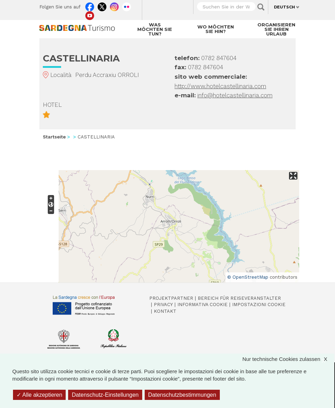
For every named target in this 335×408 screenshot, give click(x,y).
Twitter (102, 5)
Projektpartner (171, 298)
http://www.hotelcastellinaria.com (220, 86)
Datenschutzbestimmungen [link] (182, 395)
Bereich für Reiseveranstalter (239, 298)
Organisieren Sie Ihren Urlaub (276, 29)
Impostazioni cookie (258, 304)
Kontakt (165, 311)
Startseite (54, 137)
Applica (260, 7)
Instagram (114, 5)
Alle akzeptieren (39, 395)
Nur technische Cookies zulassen (288, 359)
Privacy (163, 304)
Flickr (126, 5)
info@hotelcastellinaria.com (234, 95)
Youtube (89, 14)
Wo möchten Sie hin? (215, 29)
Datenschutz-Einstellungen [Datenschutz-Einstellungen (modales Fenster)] (105, 395)
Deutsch (284, 7)
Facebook (89, 5)
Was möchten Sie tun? (154, 29)
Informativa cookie (202, 304)
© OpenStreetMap (247, 277)
